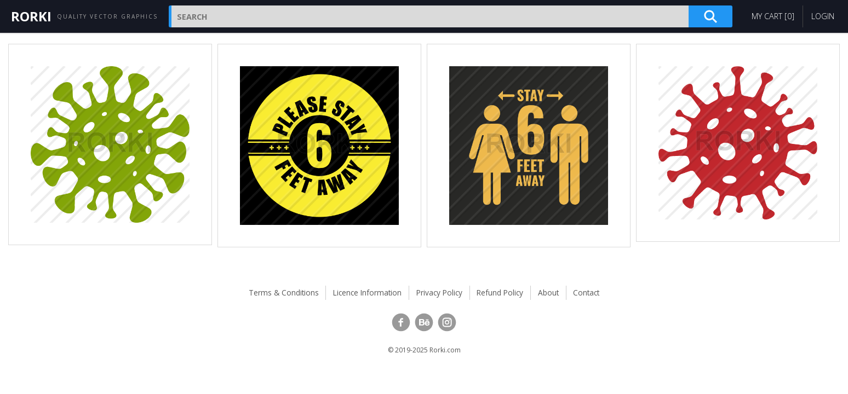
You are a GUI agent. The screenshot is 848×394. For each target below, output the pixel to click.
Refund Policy (500, 292)
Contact (586, 292)
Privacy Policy (439, 292)
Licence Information (367, 292)
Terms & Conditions (284, 292)
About (548, 292)
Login (822, 16)
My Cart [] (773, 16)
